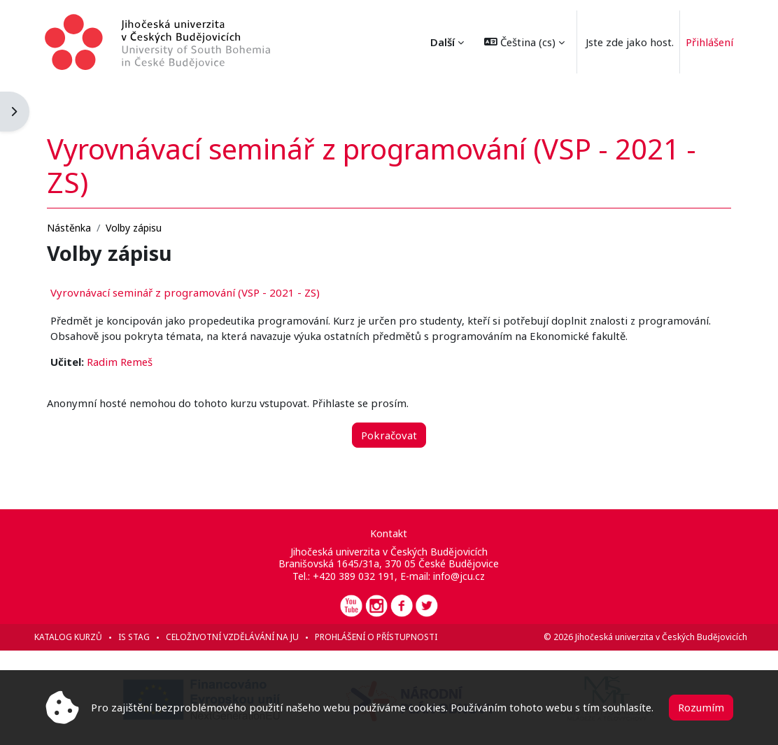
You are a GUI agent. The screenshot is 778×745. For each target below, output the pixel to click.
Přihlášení (709, 42)
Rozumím (701, 707)
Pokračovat (389, 423)
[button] (524, 42)
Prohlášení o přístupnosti (390, 637)
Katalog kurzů (82, 637)
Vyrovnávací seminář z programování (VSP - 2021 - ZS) (199, 264)
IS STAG (148, 637)
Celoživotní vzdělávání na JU (246, 637)
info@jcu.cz (460, 576)
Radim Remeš (134, 349)
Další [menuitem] (442, 42)
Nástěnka (83, 199)
